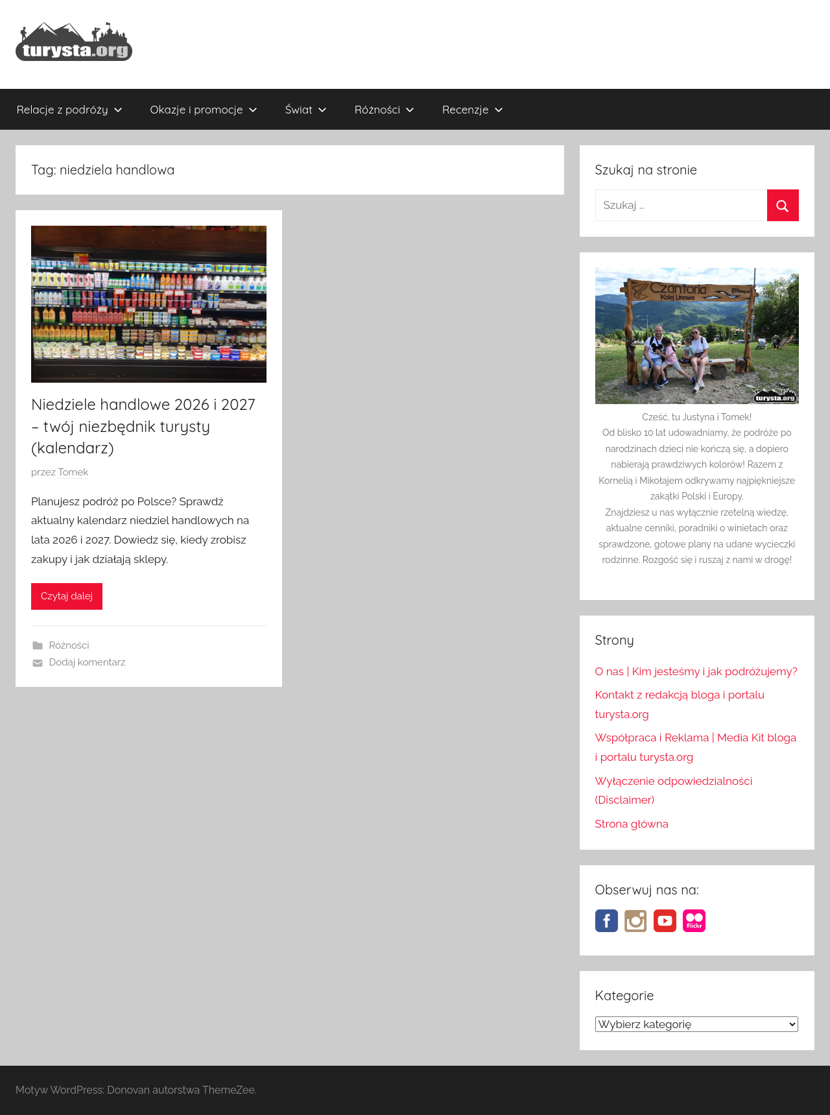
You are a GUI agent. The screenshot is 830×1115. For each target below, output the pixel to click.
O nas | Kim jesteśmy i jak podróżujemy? (696, 671)
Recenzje (472, 109)
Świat (306, 109)
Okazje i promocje (203, 109)
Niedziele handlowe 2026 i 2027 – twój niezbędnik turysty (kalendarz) (143, 425)
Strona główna (632, 823)
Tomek (73, 472)
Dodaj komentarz (87, 662)
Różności (384, 109)
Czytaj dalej (67, 596)
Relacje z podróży (70, 109)
